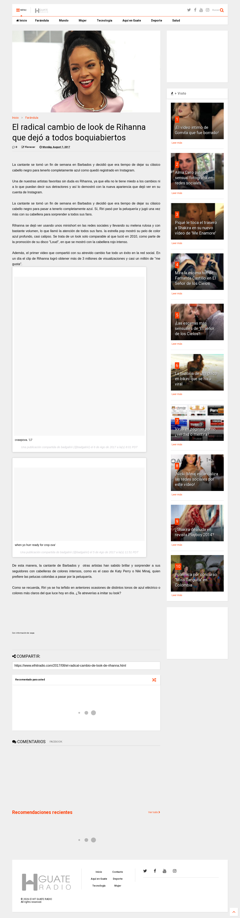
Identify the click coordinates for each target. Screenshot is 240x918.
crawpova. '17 (23, 439)
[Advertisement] (42, 777)
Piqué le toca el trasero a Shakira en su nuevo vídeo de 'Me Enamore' (196, 228)
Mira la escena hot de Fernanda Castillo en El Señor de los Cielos (195, 278)
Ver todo (154, 812)
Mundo (64, 20)
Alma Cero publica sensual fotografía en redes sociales (194, 177)
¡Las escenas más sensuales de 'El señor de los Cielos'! (195, 328)
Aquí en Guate (131, 20)
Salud (176, 20)
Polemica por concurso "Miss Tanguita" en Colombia (196, 580)
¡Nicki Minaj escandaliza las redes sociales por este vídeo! (196, 479)
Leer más (177, 142)
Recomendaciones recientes (42, 812)
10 (178, 566)
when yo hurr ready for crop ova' (35, 545)
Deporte (156, 20)
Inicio (21, 20)
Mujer (83, 20)
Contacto (117, 872)
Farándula (42, 20)
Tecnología (104, 20)
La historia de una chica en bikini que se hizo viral (196, 378)
